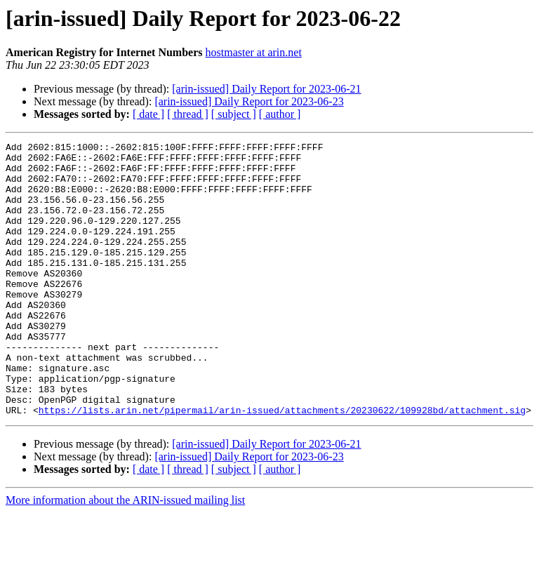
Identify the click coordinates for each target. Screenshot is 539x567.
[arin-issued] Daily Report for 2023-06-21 (266, 89)
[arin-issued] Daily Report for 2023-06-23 (248, 101)
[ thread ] (187, 114)
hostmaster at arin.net (254, 52)
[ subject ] (233, 114)
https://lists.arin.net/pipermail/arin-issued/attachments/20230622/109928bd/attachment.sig (282, 464)
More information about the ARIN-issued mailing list (125, 555)
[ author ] (280, 114)
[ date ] (148, 114)
